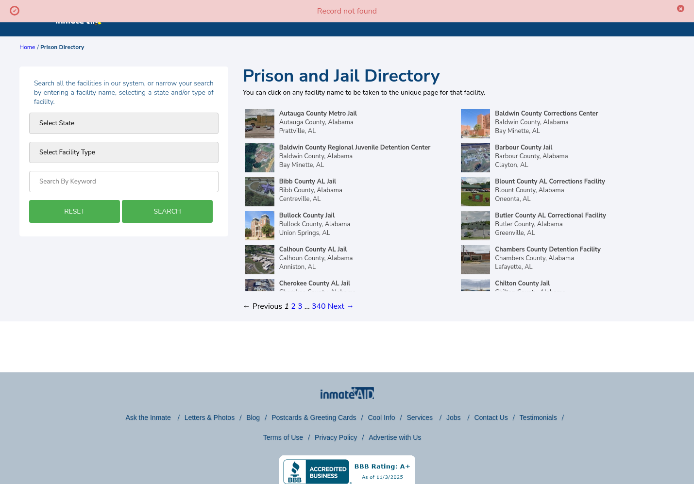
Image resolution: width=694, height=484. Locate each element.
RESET (74, 211)
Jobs (454, 417)
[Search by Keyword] (124, 181)
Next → (341, 306)
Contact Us (491, 417)
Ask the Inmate (148, 417)
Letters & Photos (210, 417)
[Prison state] (124, 123)
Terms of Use (283, 437)
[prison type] (124, 152)
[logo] (79, 34)
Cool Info (381, 417)
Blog (253, 417)
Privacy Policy (336, 437)
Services (420, 417)
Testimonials (538, 417)
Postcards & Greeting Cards (313, 417)
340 (319, 306)
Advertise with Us (395, 437)
